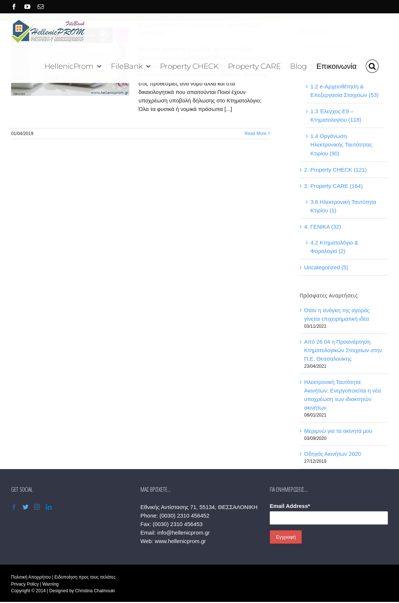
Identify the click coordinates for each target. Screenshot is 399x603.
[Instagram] (37, 507)
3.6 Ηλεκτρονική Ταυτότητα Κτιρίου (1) (343, 206)
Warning (50, 584)
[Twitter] (25, 507)
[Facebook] (14, 507)
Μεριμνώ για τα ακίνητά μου (338, 431)
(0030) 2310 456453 (177, 524)
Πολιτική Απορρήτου (31, 577)
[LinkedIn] (49, 507)
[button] (372, 65)
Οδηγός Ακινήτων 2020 (332, 454)
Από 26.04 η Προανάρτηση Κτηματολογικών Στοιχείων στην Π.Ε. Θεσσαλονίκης (343, 350)
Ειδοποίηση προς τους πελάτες (84, 577)
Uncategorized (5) (326, 267)
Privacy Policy (25, 584)
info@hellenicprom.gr (183, 532)
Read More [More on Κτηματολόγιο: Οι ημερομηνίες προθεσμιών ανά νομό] (255, 133)
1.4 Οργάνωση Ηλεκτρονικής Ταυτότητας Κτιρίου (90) (341, 144)
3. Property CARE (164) (333, 186)
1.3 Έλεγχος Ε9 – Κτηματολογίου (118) (335, 115)
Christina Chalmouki (95, 590)
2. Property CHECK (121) (335, 169)
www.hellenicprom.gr (180, 541)
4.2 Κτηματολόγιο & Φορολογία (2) (334, 246)
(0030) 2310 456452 (184, 515)
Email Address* (290, 506)
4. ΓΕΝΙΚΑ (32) (322, 226)
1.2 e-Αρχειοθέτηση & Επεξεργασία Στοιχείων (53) (344, 90)
